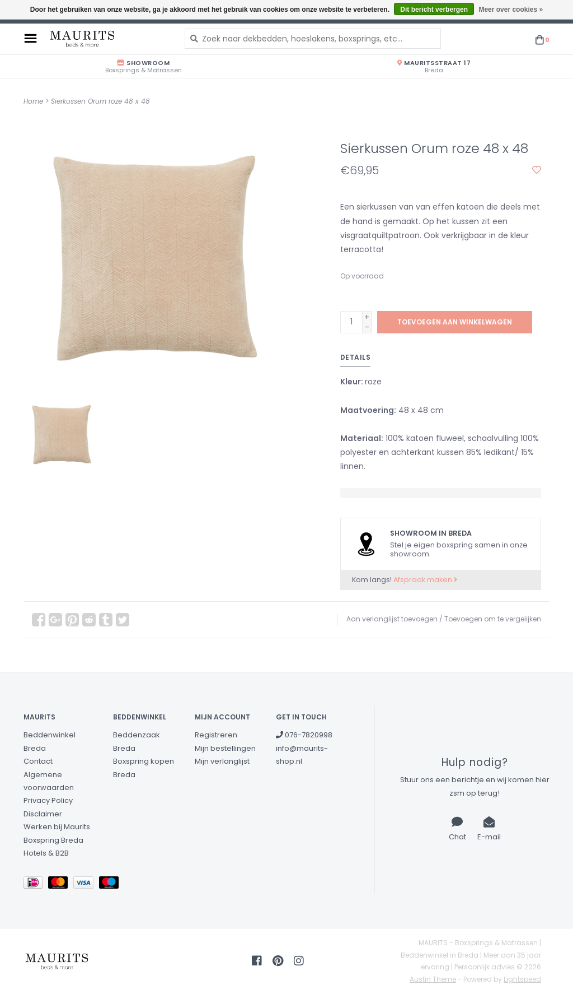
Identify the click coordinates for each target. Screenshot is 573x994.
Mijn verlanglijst (222, 761)
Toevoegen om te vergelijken (492, 619)
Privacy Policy (48, 800)
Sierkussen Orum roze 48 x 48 (100, 101)
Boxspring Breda (53, 840)
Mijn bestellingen (225, 748)
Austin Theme (433, 979)
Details (355, 357)
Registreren (216, 735)
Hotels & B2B (46, 853)
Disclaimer (43, 814)
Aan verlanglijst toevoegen (392, 619)
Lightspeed (522, 979)
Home (33, 101)
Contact (38, 761)
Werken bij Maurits (57, 826)
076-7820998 (304, 735)
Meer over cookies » (510, 9)
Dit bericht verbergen (434, 9)
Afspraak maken (425, 579)
